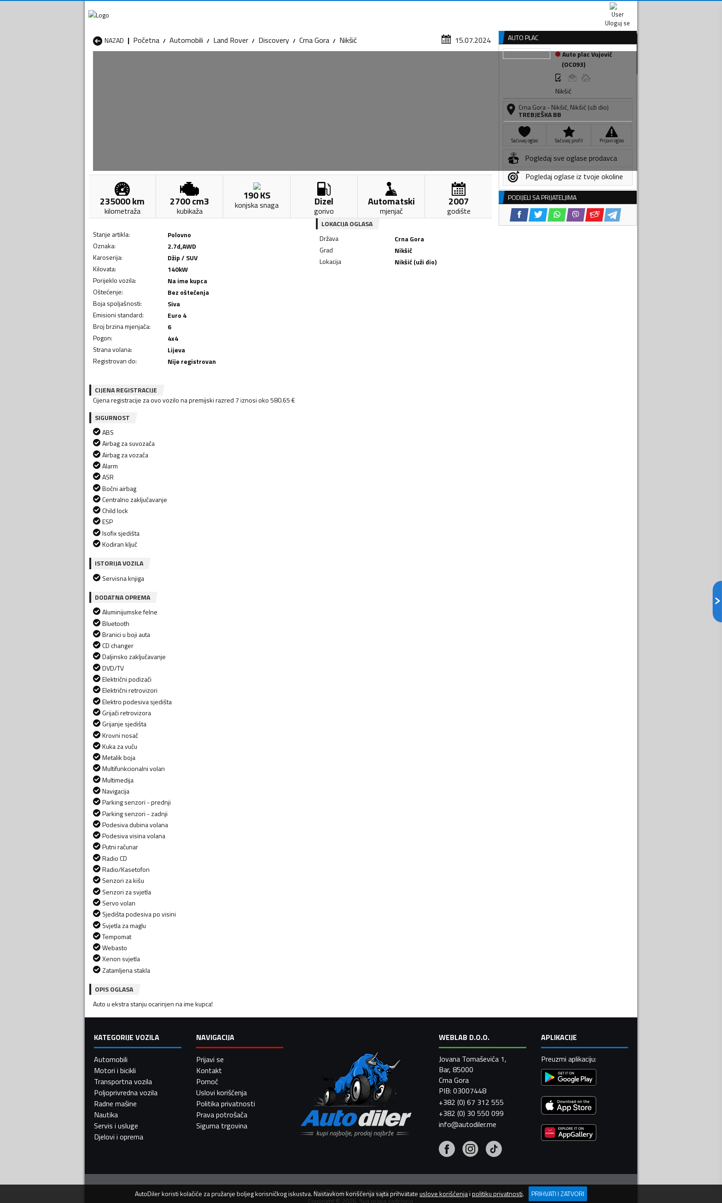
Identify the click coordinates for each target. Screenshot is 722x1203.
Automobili (186, 89)
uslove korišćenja (443, 1193)
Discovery (273, 89)
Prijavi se (210, 1170)
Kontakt (523, 9)
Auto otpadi (385, 71)
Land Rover (230, 89)
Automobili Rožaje (320, 1057)
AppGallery (419, 9)
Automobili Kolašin (221, 1035)
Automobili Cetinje (220, 1024)
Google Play (300, 9)
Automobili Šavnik (220, 1068)
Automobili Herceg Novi (130, 1035)
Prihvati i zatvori (557, 1193)
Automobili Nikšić (119, 1046)
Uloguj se (572, 9)
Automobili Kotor (319, 1035)
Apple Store (361, 9)
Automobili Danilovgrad (328, 1024)
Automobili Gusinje (420, 1024)
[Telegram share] (442, 304)
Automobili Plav (316, 1046)
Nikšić (348, 89)
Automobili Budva (120, 1024)
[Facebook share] (348, 304)
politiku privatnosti (497, 1193)
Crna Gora (314, 89)
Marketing (473, 9)
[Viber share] (405, 304)
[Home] (93, 70)
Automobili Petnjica (222, 1046)
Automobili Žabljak (320, 1068)
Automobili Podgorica (225, 1057)
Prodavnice (199, 71)
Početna (146, 89)
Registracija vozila (532, 71)
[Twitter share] (367, 304)
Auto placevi (262, 71)
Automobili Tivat (417, 1057)
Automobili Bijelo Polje (425, 1013)
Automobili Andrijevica (127, 1013)
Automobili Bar (215, 1013)
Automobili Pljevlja (419, 1046)
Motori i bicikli (115, 1181)
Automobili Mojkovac (423, 1035)
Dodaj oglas (607, 71)
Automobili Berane (320, 1013)
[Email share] (424, 304)
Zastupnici (324, 71)
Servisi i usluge (453, 71)
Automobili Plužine (121, 1057)
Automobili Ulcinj (118, 1068)
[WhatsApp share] (386, 304)
